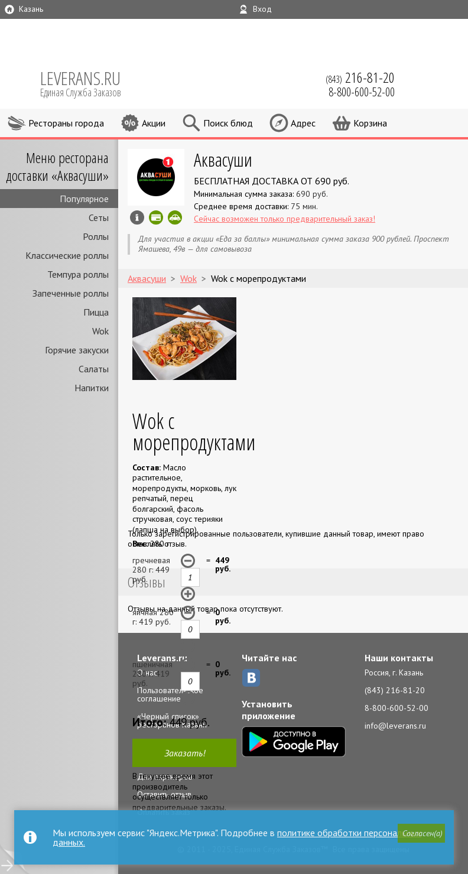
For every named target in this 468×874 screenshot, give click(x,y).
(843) (360, 77)
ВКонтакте (251, 677)
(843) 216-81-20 (395, 690)
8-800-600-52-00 (396, 708)
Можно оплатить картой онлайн (156, 217)
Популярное (84, 198)
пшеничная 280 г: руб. (152, 673)
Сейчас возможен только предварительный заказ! (284, 218)
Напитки (91, 388)
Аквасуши (223, 159)
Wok (100, 331)
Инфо (137, 217)
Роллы (96, 236)
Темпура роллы (78, 274)
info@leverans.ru (395, 725)
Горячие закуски (77, 350)
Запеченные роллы (70, 293)
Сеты (99, 217)
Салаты (94, 369)
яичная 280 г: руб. (153, 617)
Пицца (96, 312)
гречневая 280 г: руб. (151, 569)
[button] (421, 833)
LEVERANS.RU (88, 82)
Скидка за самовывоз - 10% (175, 217)
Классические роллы (67, 255)
